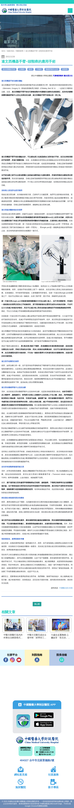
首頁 (3, 51)
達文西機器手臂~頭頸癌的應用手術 (39, 51)
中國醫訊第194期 (66, 588)
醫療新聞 (19, 51)
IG (12, 659)
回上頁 (37, 604)
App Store (44, 724)
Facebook (5, 659)
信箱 (61, 659)
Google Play (44, 715)
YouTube (18, 659)
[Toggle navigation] (70, 10)
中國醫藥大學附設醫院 (37, 740)
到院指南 (37, 659)
